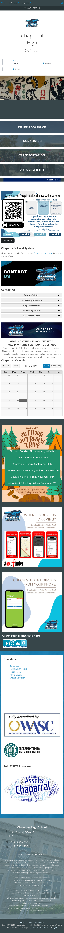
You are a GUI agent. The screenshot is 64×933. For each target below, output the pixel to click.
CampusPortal (16, 62)
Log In (54, 927)
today (16, 366)
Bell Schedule (15, 666)
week (53, 366)
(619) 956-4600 (19, 842)
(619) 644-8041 (46, 900)
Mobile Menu (33, 8)
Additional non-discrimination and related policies (32, 883)
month (46, 366)
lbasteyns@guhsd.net (36, 911)
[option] (32, 88)
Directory (47, 63)
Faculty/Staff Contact (18, 669)
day (59, 366)
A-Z (44, 854)
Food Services (15, 672)
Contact (16, 69)
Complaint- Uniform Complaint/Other (32, 885)
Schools (15, 2)
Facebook (38, 854)
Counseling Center (32, 310)
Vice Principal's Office (32, 300)
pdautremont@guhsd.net (32, 903)
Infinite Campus (16, 675)
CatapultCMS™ (37, 927)
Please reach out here (43, 253)
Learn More (8, 240)
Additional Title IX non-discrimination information (32, 878)
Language (27, 2)
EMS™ (46, 927)
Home (20, 854)
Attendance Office (31, 315)
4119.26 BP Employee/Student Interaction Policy (32, 880)
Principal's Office (32, 295)
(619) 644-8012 (49, 893)
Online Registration (17, 678)
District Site (28, 854)
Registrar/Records (31, 305)
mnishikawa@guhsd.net (32, 895)
